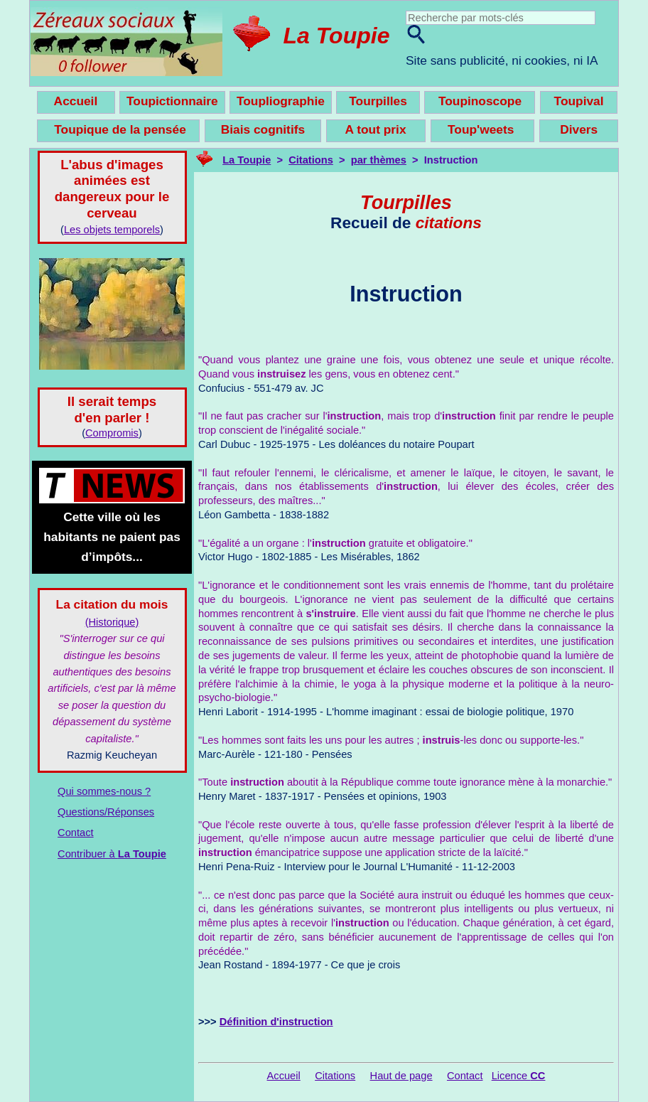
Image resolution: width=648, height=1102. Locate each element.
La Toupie (337, 35)
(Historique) (112, 622)
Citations (310, 160)
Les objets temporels (112, 229)
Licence (519, 1075)
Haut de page (401, 1075)
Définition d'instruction (276, 1021)
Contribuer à (112, 854)
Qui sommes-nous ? (104, 791)
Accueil (284, 1075)
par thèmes (378, 160)
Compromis (112, 433)
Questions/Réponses (106, 812)
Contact (76, 832)
